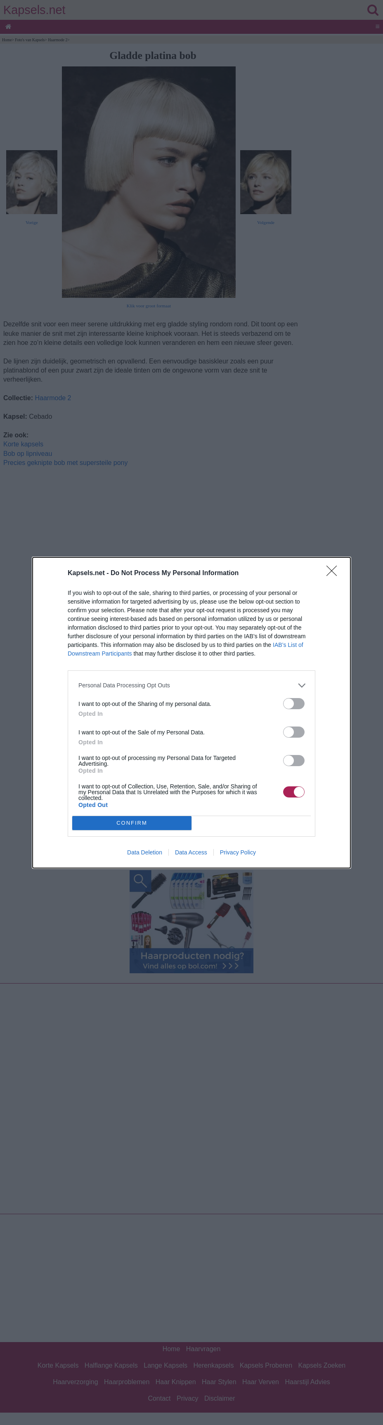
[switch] (294, 703)
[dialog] (191, 712)
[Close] (334, 573)
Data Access (191, 852)
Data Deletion (144, 852)
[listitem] (191, 685)
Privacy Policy (238, 852)
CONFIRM (131, 823)
